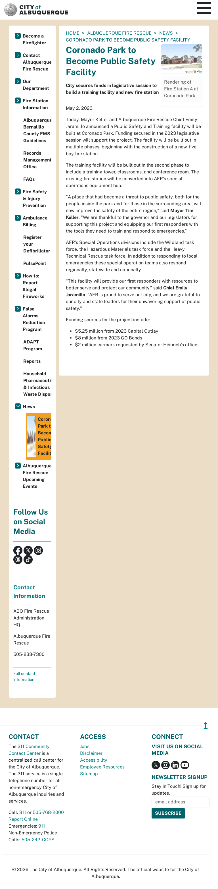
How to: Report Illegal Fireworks (33, 286)
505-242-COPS (38, 839)
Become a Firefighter (34, 39)
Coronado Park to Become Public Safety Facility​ (39, 436)
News (166, 33)
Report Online (23, 819)
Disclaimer (91, 753)
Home (72, 33)
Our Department (36, 85)
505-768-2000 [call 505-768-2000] (48, 812)
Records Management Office (37, 159)
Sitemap (89, 773)
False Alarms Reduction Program (34, 319)
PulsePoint (34, 263)
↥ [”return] (205, 725)
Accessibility (93, 760)
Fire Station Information (35, 104)
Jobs (84, 746)
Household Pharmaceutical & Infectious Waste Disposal (37, 384)
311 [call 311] (22, 812)
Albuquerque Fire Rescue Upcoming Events (37, 476)
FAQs (29, 179)
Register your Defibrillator (36, 244)
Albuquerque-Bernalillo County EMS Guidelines (37, 130)
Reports (32, 361)
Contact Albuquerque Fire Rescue (37, 62)
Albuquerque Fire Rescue (119, 33)
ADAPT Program (32, 345)
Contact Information (29, 591)
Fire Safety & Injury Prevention (35, 198)
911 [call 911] (41, 826)
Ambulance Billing (35, 221)
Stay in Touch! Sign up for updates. (179, 790)
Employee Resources (102, 767)
